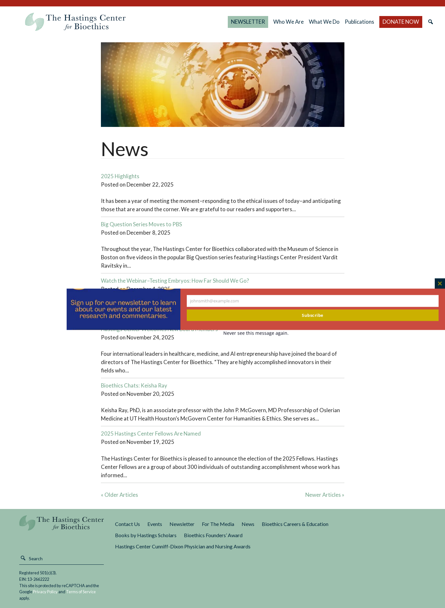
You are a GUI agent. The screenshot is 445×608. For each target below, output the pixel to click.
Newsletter (181, 524)
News (248, 524)
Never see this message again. (256, 333)
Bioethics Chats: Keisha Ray (134, 385)
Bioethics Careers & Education (295, 524)
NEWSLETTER (248, 21)
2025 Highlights (120, 176)
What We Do (324, 21)
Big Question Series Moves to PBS (141, 224)
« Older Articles (119, 494)
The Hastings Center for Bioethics (75, 22)
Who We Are (288, 21)
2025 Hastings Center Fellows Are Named (151, 433)
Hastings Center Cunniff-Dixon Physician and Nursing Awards (183, 546)
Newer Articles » (324, 494)
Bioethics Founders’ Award (213, 535)
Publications (359, 21)
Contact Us (127, 524)
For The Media (218, 524)
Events (154, 524)
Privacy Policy (45, 591)
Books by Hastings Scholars (146, 535)
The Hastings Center (61, 527)
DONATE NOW (401, 21)
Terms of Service (81, 591)
